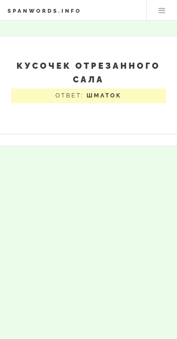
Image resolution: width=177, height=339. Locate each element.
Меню (162, 10)
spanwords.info (45, 11)
